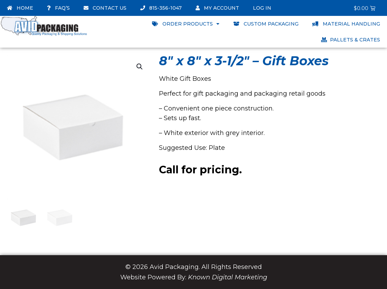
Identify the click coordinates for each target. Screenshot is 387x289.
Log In (262, 8)
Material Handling (346, 24)
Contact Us (105, 8)
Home (20, 8)
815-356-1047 (161, 8)
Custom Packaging (266, 24)
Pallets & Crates (350, 40)
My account (217, 8)
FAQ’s (58, 8)
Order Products (185, 24)
